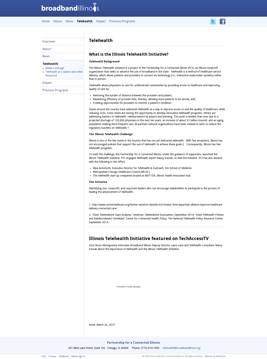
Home (46, 21)
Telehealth (50, 64)
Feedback (63, 356)
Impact (101, 21)
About (57, 21)
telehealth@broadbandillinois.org (181, 347)
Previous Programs (122, 21)
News (69, 21)
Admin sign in (78, 356)
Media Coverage (54, 68)
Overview (48, 41)
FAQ (44, 356)
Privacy (52, 356)
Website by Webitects (215, 356)
